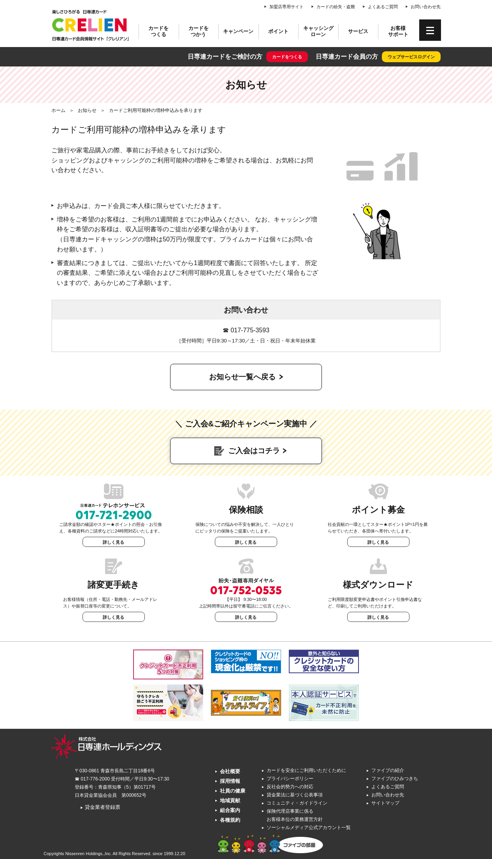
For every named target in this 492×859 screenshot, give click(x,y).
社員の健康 (232, 791)
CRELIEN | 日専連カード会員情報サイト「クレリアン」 (90, 25)
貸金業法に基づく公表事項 (295, 795)
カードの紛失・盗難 (335, 6)
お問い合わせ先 (426, 6)
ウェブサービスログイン (411, 56)
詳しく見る (113, 542)
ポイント (278, 31)
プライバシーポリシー (290, 778)
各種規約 (230, 820)
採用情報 (230, 781)
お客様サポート (398, 31)
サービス (358, 31)
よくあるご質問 (383, 6)
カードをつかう (198, 31)
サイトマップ (385, 803)
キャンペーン (238, 31)
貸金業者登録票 (100, 807)
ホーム (58, 110)
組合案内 (230, 810)
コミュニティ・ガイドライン (297, 803)
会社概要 (230, 771)
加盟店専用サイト (286, 6)
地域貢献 (230, 800)
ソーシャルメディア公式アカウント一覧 (309, 827)
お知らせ (87, 110)
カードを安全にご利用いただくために (306, 770)
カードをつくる (158, 31)
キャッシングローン (318, 31)
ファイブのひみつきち (394, 778)
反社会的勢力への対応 (290, 786)
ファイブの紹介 (387, 770)
